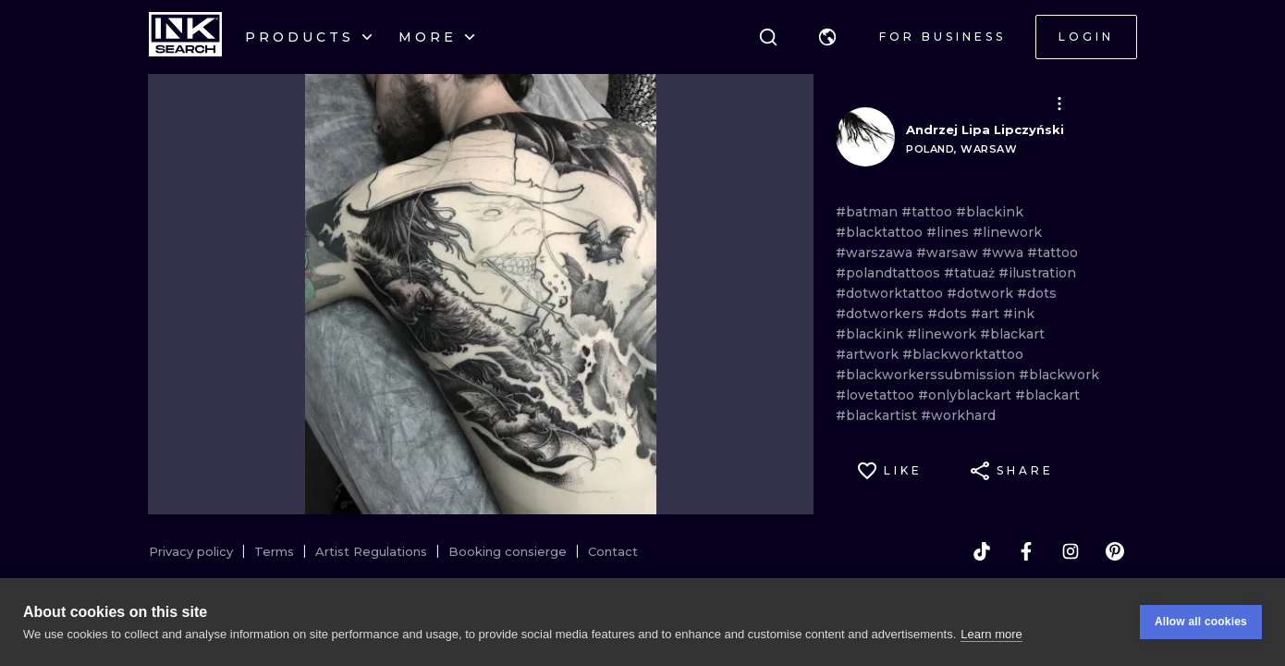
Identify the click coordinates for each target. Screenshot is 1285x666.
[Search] (768, 37)
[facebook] (1026, 551)
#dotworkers (881, 313)
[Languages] (827, 37)
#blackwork (1059, 374)
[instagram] (1070, 551)
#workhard (958, 415)
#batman (868, 212)
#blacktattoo (881, 232)
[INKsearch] (185, 37)
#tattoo (928, 212)
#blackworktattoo (962, 354)
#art (987, 313)
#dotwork (982, 293)
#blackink (989, 212)
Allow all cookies (1201, 621)
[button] (827, 37)
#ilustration (1037, 273)
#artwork (869, 354)
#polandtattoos (890, 273)
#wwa (1004, 252)
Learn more (991, 634)
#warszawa (876, 252)
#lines (949, 232)
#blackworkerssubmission (927, 374)
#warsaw (949, 252)
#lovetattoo (877, 395)
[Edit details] (1059, 103)
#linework (1007, 232)
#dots (1037, 293)
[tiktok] (982, 551)
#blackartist (878, 415)
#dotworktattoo (891, 293)
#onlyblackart (966, 395)
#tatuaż (971, 273)
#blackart (1012, 334)
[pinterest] (1115, 551)
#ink (1018, 313)
